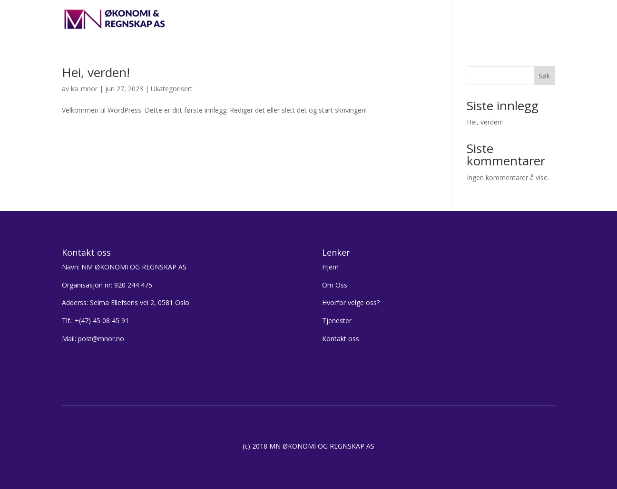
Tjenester (428, 19)
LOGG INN (527, 19)
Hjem (280, 19)
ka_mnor (84, 88)
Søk (544, 75)
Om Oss (334, 284)
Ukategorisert (172, 88)
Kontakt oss (476, 19)
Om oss (314, 19)
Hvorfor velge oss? (369, 19)
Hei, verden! (96, 72)
